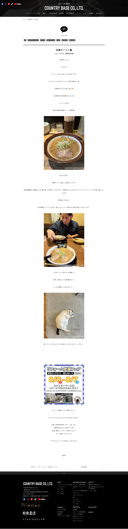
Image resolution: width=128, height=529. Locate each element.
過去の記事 (76, 40)
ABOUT (59, 482)
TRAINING (60, 507)
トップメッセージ (61, 486)
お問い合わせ (99, 13)
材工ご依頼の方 (70, 13)
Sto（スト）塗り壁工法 (77, 513)
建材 (44, 13)
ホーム (25, 19)
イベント (44, 40)
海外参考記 (68, 40)
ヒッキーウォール (76, 518)
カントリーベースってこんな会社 (64, 484)
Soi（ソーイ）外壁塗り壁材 (78, 484)
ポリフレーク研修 (61, 509)
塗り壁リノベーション (77, 516)
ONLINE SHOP (92, 507)
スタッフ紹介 (60, 488)
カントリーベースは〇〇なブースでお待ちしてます (63, 417)
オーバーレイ (75, 497)
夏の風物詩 (84, 467)
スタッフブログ (53, 40)
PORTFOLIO (76, 507)
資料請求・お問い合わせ (93, 484)
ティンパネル (75, 501)
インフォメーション (34, 40)
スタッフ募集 (60, 493)
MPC (74, 495)
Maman (90, 512)
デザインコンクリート (77, 493)
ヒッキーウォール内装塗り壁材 (79, 488)
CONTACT (91, 482)
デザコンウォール (76, 499)
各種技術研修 (52, 13)
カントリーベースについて (32, 13)
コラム (61, 40)
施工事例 (62, 13)
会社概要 (91, 13)
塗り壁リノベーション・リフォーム (80, 486)
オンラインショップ (81, 13)
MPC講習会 (59, 511)
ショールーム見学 (92, 490)
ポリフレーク (75, 503)
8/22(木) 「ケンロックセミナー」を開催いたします (44, 467)
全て (25, 40)
